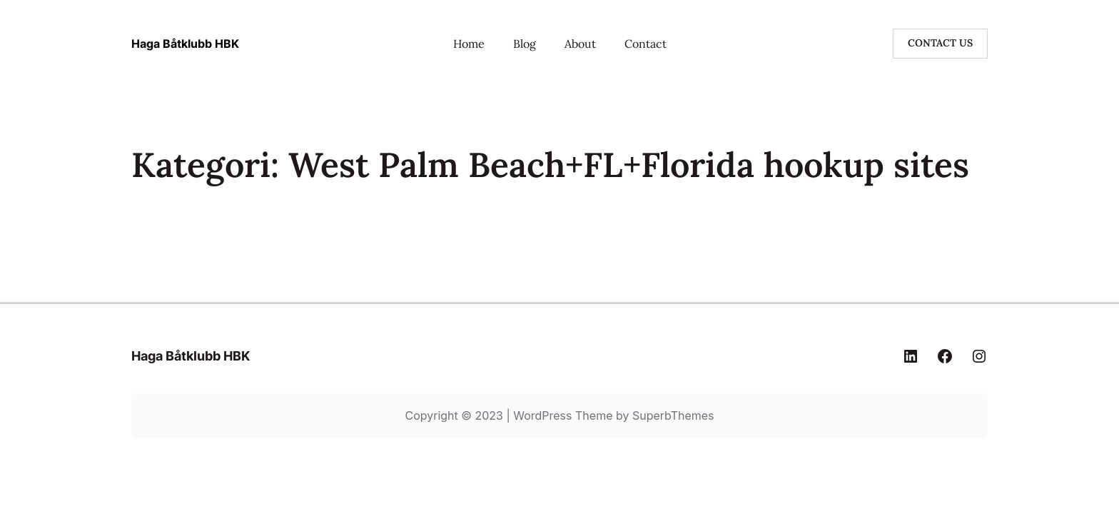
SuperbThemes (673, 415)
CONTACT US (940, 42)
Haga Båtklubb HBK (185, 43)
